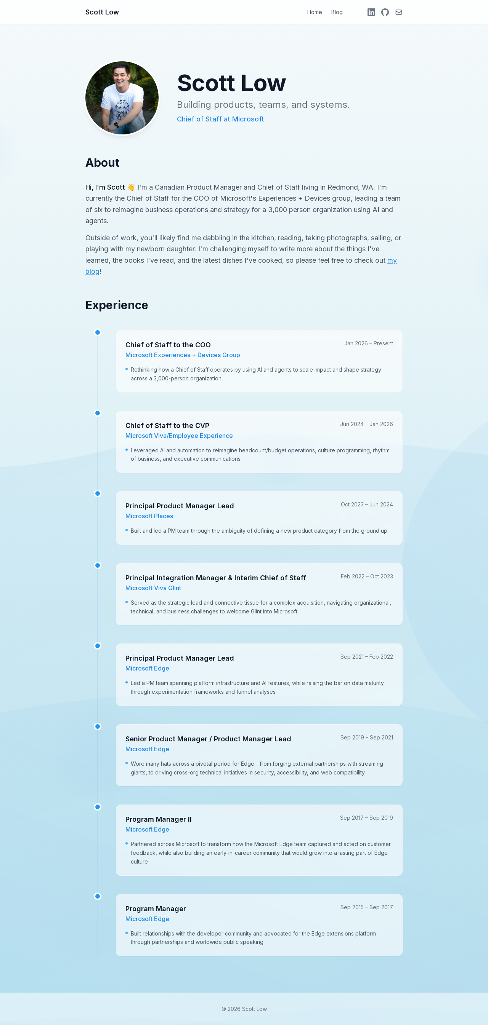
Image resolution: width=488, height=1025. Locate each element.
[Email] (399, 12)
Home (314, 12)
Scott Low (102, 12)
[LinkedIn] (371, 12)
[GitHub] (385, 12)
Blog (337, 12)
